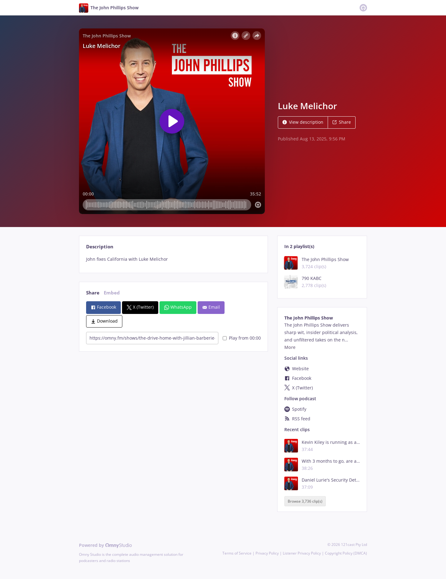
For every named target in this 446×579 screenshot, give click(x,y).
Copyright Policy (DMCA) (346, 553)
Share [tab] (92, 293)
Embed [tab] (112, 293)
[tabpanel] (173, 259)
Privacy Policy (267, 553)
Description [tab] (99, 246)
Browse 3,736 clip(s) (305, 501)
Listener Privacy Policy (302, 553)
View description (302, 122)
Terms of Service (236, 553)
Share (341, 122)
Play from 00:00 (242, 338)
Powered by (105, 545)
